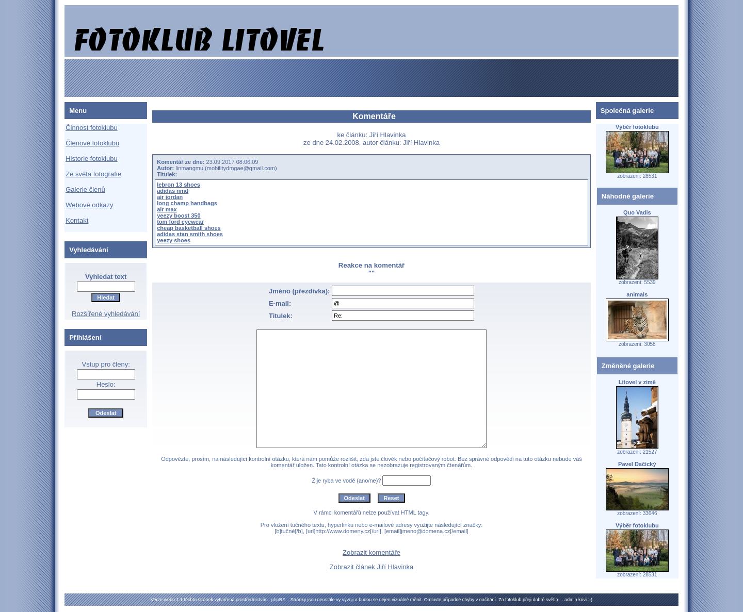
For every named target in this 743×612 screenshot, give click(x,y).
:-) (590, 599)
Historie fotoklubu (91, 158)
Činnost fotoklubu (91, 127)
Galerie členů (85, 189)
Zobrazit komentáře (371, 552)
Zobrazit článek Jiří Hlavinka (372, 567)
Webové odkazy (89, 205)
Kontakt (77, 220)
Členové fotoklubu (92, 143)
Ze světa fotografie (93, 174)
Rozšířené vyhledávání (106, 314)
